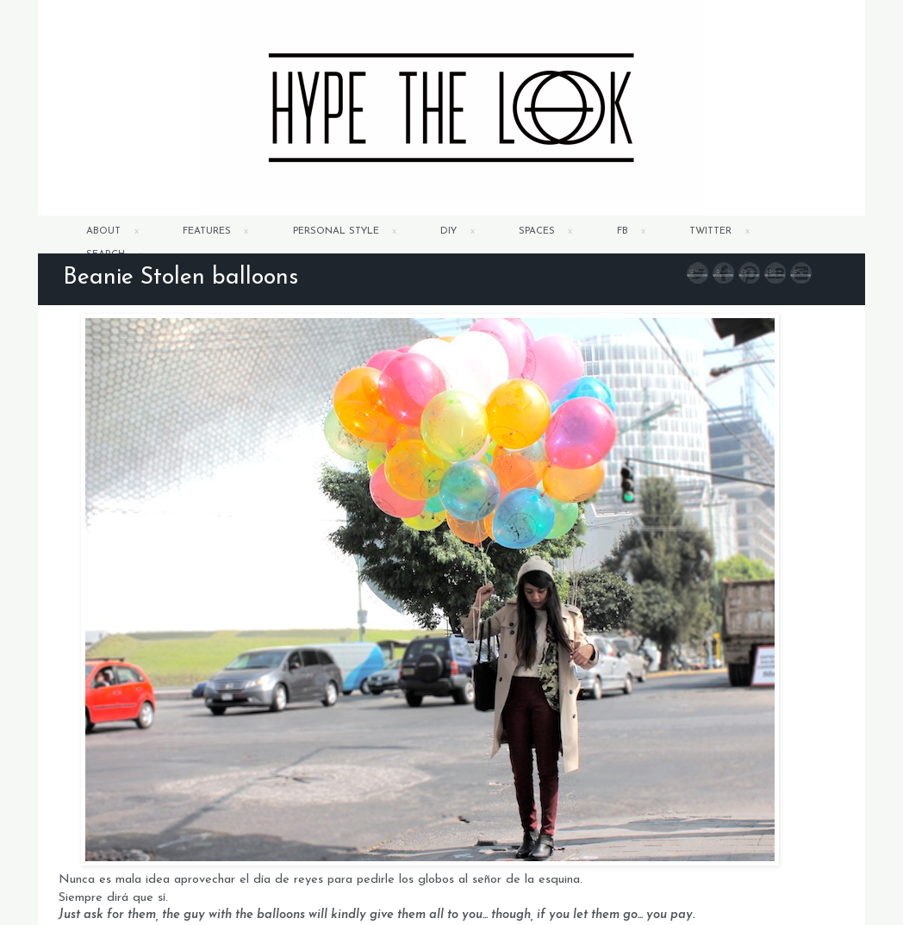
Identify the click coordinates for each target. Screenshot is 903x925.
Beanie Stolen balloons (180, 278)
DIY (448, 231)
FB (622, 231)
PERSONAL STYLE (336, 231)
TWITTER (710, 231)
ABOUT (103, 231)
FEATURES (207, 231)
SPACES (537, 231)
